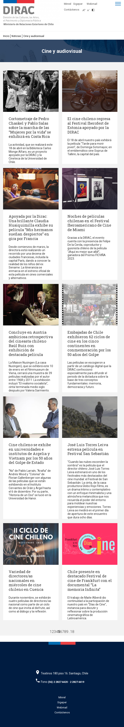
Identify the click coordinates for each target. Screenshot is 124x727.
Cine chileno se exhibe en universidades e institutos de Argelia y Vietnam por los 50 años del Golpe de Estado (30, 453)
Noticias (16, 36)
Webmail (92, 3)
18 (72, 631)
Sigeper (78, 3)
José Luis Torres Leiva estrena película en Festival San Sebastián (88, 449)
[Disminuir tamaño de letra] (89, 9)
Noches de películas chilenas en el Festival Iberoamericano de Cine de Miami (89, 223)
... (69, 631)
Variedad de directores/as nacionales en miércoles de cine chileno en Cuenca (26, 580)
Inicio (6, 36)
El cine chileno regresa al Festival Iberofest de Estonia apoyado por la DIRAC (88, 125)
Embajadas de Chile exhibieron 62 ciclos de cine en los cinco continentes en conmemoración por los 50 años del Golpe (89, 343)
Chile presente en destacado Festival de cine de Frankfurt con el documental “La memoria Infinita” (89, 580)
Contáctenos (71, 9)
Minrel (67, 3)
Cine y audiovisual (33, 36)
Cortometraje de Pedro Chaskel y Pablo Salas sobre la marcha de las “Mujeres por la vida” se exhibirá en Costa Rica (30, 127)
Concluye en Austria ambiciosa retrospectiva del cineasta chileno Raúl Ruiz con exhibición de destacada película (31, 343)
